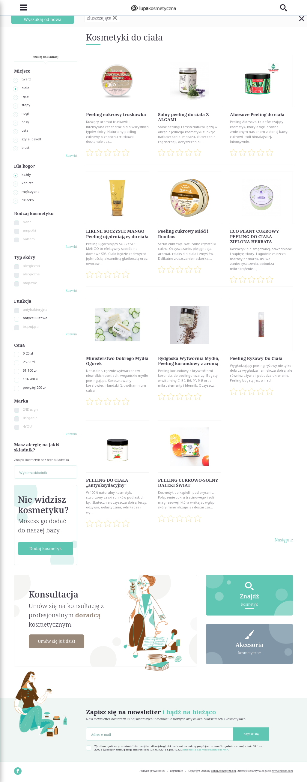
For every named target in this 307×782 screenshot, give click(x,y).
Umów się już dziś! (57, 641)
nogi (25, 113)
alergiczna (31, 265)
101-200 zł (30, 379)
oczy (25, 122)
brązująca (31, 326)
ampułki (29, 230)
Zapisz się (251, 734)
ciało (25, 87)
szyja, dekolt (31, 139)
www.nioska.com (282, 771)
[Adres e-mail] (160, 734)
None (27, 222)
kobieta (28, 183)
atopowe (30, 282)
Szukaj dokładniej (45, 57)
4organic (30, 417)
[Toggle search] (286, 7)
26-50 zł (29, 362)
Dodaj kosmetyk (45, 548)
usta (25, 130)
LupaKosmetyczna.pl (223, 771)
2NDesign (30, 409)
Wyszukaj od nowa (42, 19)
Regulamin (176, 771)
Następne (284, 540)
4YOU (27, 426)
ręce (25, 96)
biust (25, 147)
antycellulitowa (35, 318)
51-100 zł (30, 370)
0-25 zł (28, 353)
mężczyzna (31, 191)
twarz (26, 79)
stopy (26, 105)
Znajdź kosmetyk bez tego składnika (41, 459)
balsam (29, 239)
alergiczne (31, 274)
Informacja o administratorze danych (205, 749)
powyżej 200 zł (34, 387)
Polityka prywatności (152, 771)
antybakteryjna (35, 309)
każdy (26, 174)
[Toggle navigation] (20, 8)
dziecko (28, 200)
